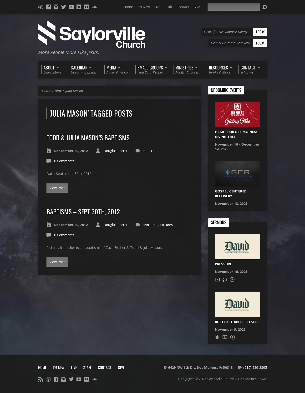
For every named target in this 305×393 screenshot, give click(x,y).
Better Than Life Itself (237, 321)
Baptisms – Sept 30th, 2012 (83, 211)
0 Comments (64, 161)
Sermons (218, 222)
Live (157, 7)
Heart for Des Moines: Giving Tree (236, 134)
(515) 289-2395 (255, 367)
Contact (183, 7)
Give (196, 7)
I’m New (143, 7)
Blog (58, 90)
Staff (168, 7)
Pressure (223, 264)
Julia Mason (74, 90)
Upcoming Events (226, 90)
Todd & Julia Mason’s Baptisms (88, 137)
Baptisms (150, 150)
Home (128, 7)
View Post (57, 188)
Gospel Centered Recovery (231, 193)
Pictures (166, 224)
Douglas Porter (115, 150)
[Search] (234, 7)
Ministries (150, 224)
